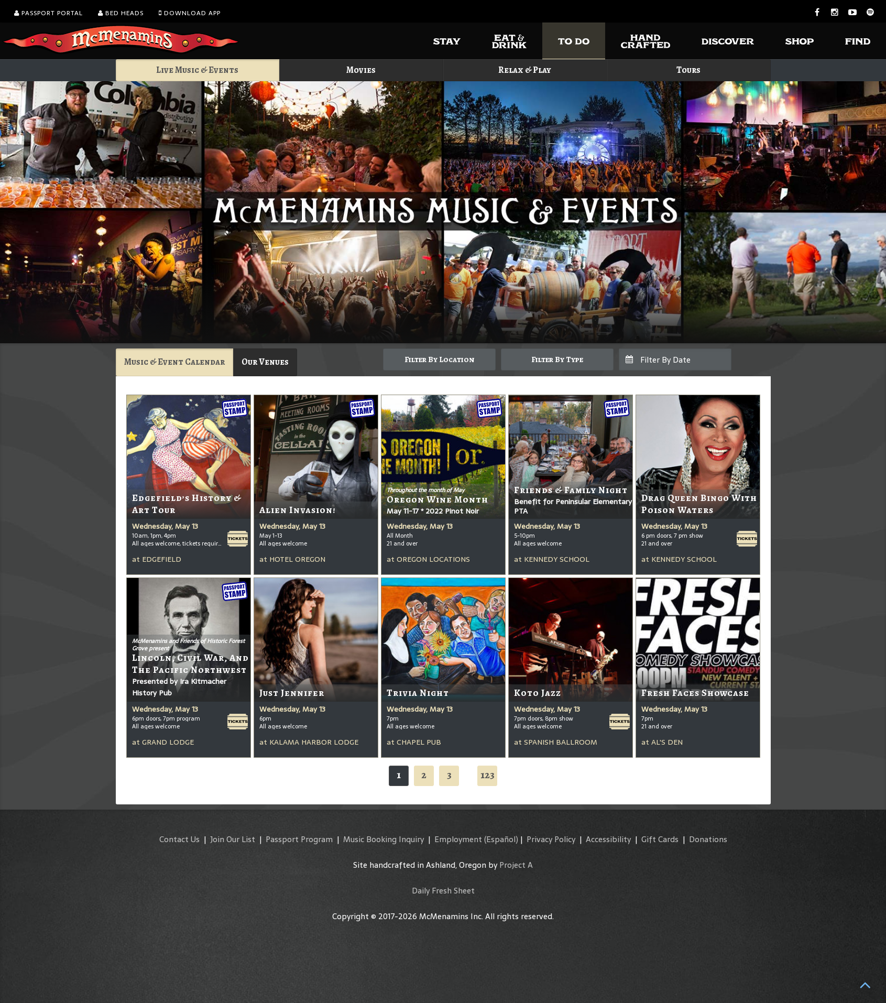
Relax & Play (524, 70)
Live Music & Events (197, 70)
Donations (708, 839)
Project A (516, 864)
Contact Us (179, 839)
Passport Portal (48, 13)
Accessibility (608, 839)
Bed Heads (121, 13)
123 (487, 775)
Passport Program (299, 839)
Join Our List (232, 839)
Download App (190, 13)
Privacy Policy (551, 839)
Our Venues (265, 362)
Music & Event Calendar (174, 362)
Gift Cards (660, 839)
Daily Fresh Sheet (443, 890)
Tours (688, 70)
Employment (458, 839)
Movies (361, 70)
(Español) (501, 839)
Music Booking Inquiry (383, 839)
